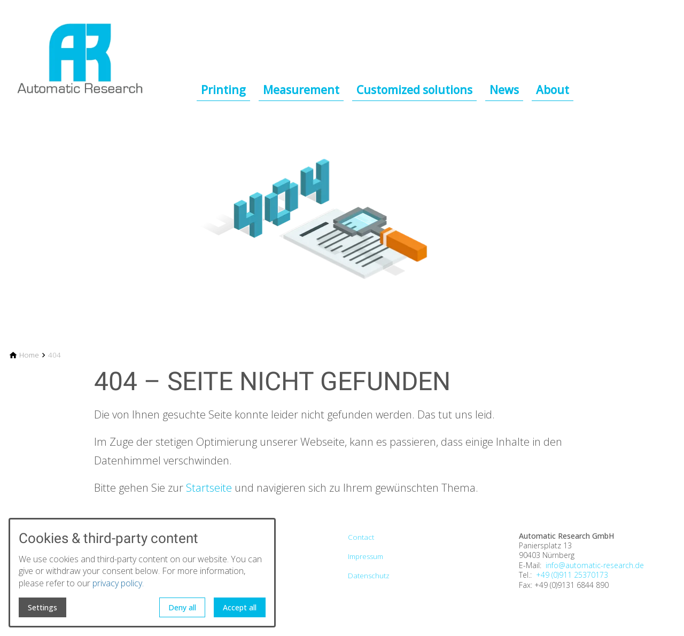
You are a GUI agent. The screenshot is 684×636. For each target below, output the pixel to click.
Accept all (239, 607)
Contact (361, 537)
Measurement (301, 89)
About (552, 89)
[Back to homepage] (102, 51)
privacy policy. (118, 583)
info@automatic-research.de (595, 565)
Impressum (365, 556)
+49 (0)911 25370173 (572, 575)
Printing (223, 89)
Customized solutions (414, 89)
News (504, 89)
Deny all (182, 607)
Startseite (209, 487)
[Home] (29, 355)
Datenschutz (369, 575)
